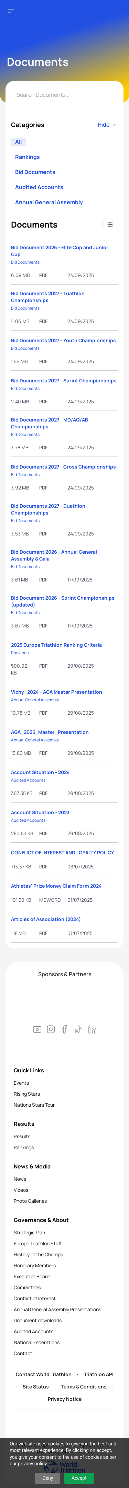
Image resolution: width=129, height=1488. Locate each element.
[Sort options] (110, 224)
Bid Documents (35, 172)
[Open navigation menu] (11, 11)
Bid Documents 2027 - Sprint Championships (64, 380)
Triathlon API (99, 1374)
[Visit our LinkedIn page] (92, 1030)
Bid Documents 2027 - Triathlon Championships (48, 296)
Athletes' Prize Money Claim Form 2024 (56, 886)
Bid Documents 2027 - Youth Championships (63, 340)
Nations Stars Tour (34, 1104)
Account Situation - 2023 (40, 812)
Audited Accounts (39, 187)
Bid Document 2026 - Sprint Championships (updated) (63, 601)
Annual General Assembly (49, 202)
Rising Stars (27, 1094)
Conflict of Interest (35, 1298)
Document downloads (38, 1320)
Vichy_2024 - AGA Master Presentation (56, 692)
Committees (27, 1287)
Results (22, 1136)
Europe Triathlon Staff (38, 1243)
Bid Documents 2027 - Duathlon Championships (48, 509)
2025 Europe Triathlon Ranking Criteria (56, 645)
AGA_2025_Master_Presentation (50, 732)
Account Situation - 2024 (40, 772)
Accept (79, 1478)
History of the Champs (38, 1254)
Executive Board (32, 1276)
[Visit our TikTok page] (78, 1030)
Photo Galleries (30, 1201)
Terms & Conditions (84, 1386)
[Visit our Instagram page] (51, 1030)
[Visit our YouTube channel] (37, 1030)
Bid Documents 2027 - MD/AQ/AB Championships (49, 423)
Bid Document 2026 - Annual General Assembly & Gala (54, 555)
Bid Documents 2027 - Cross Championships (63, 466)
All (18, 142)
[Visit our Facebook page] (65, 1030)
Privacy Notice (65, 1399)
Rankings (27, 157)
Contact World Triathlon (44, 1374)
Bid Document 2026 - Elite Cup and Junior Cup (59, 250)
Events (21, 1083)
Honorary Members (35, 1265)
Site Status (36, 1386)
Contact (23, 1353)
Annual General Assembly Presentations (57, 1309)
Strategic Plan (29, 1232)
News (20, 1179)
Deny (47, 1478)
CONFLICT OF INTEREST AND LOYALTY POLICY (62, 852)
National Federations (37, 1342)
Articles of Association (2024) (46, 919)
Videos (21, 1190)
